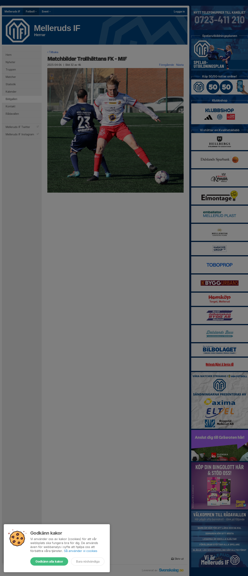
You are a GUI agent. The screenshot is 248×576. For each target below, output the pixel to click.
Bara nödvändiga (87, 561)
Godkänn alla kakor (49, 561)
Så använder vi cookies (80, 551)
